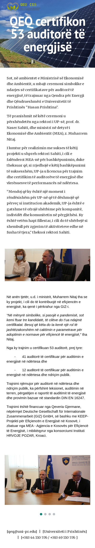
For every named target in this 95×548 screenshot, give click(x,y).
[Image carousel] (47, 485)
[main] (47, 34)
